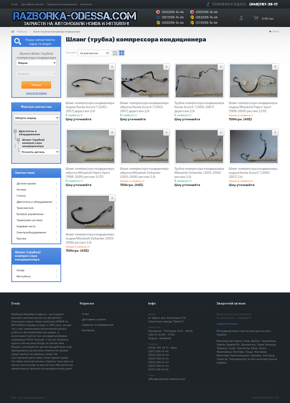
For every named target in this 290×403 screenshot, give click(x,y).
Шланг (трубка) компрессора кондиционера (33, 142)
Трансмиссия (25, 207)
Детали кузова (26, 183)
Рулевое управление (30, 213)
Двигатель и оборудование (29, 132)
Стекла (21, 195)
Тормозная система (29, 220)
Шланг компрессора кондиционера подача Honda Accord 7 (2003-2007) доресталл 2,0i (90, 107)
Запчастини (24, 172)
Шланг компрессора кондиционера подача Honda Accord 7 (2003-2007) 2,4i (253, 173)
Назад (276, 31)
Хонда (20, 270)
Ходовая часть (26, 226)
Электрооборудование (31, 232)
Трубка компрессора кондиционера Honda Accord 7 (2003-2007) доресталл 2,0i (199, 107)
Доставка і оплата (33, 4)
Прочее (21, 238)
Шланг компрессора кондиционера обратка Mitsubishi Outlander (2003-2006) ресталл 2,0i (144, 173)
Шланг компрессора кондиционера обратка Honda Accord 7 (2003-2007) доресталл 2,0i (144, 107)
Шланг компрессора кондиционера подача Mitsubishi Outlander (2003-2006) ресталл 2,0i (90, 238)
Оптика (21, 189)
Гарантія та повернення (62, 4)
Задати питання (227, 323)
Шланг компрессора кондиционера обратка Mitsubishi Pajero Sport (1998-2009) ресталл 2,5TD (90, 173)
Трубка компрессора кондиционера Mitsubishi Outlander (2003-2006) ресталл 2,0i (199, 173)
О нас (14, 4)
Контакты (86, 4)
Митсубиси (24, 276)
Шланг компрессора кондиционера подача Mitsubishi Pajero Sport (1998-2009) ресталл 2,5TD (253, 107)
